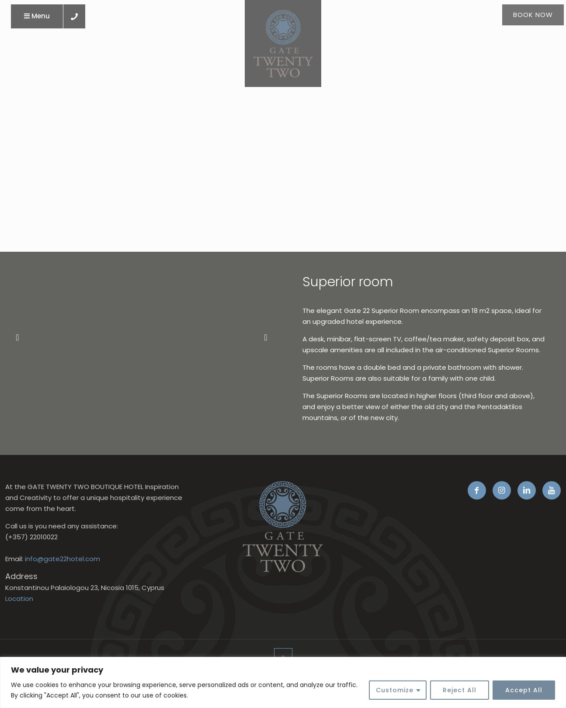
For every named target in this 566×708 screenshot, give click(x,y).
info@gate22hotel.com (62, 558)
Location (19, 598)
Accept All (523, 690)
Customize (394, 690)
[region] (283, 682)
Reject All (459, 690)
